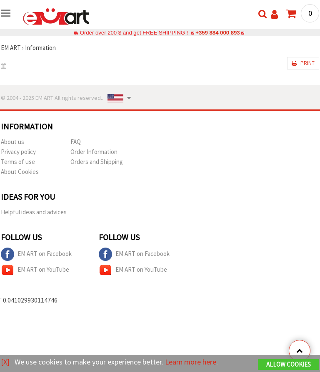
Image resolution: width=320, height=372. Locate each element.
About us (12, 142)
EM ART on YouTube (35, 270)
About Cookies (20, 172)
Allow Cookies (288, 364)
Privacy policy (18, 152)
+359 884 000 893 (217, 33)
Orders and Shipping (96, 162)
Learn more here (190, 362)
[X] (5, 362)
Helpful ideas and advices (34, 212)
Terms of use (18, 162)
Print (303, 63)
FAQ (75, 142)
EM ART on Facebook (36, 254)
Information (40, 48)
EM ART (11, 48)
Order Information (94, 152)
